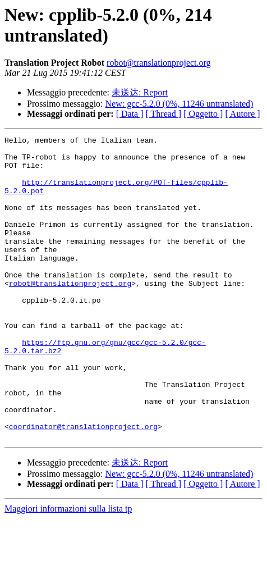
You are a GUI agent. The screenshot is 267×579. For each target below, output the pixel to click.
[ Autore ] (242, 113)
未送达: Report (140, 92)
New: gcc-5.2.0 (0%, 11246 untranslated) (179, 103)
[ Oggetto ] (203, 113)
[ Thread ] (164, 113)
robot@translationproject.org (159, 62)
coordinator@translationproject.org (83, 485)
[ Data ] (130, 113)
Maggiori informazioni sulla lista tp (68, 569)
